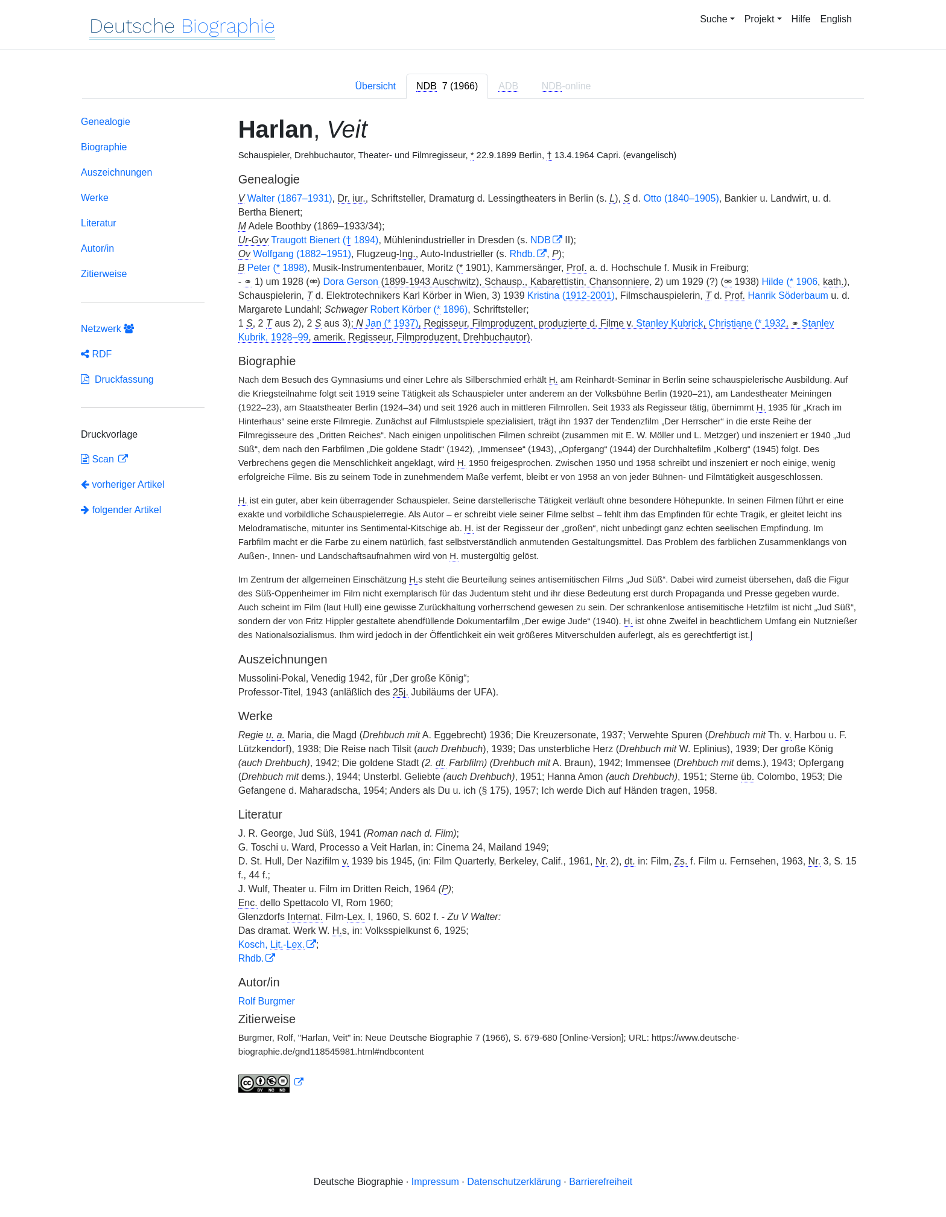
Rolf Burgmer (266, 1001)
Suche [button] (713, 19)
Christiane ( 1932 (747, 323)
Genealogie (105, 122)
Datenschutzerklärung (514, 1182)
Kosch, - (271, 944)
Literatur (98, 223)
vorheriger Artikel (123, 484)
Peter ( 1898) (277, 268)
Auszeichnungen (116, 172)
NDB (540, 240)
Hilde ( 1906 (790, 281)
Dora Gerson (350, 281)
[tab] (447, 86)
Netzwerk (107, 329)
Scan (98, 459)
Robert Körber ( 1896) (419, 309)
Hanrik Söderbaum (788, 295)
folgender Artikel (121, 510)
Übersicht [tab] (375, 86)
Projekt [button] (759, 19)
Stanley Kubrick (669, 323)
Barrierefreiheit (600, 1182)
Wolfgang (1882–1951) (302, 254)
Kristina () (571, 295)
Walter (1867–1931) (289, 198)
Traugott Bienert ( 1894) (324, 240)
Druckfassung (117, 379)
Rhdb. (522, 254)
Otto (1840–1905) (681, 198)
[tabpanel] (473, 606)
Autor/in (97, 248)
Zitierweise (104, 274)
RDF (96, 354)
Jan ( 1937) (392, 323)
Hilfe (801, 19)
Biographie (104, 147)
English (836, 19)
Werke (95, 198)
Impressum (435, 1182)
